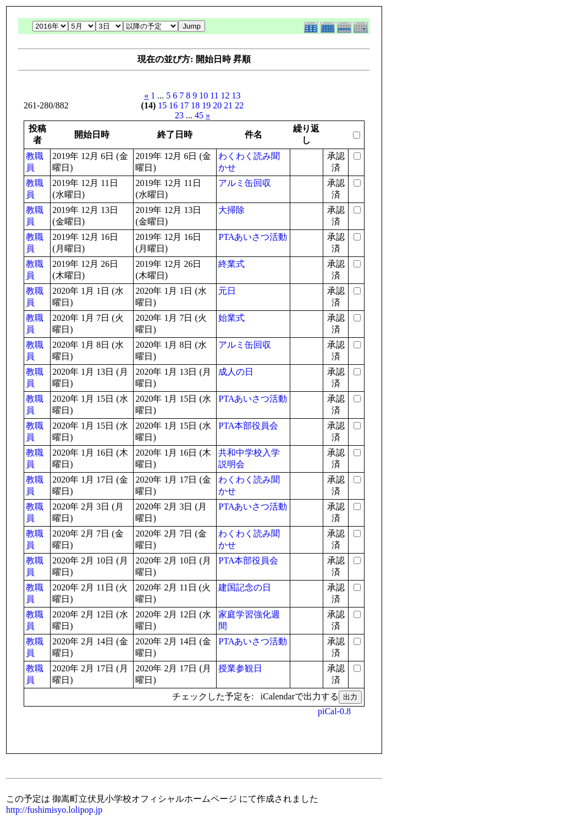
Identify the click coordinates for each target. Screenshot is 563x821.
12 (225, 95)
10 (203, 95)
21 (228, 105)
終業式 (231, 264)
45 (199, 115)
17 (184, 105)
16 (173, 105)
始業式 (231, 317)
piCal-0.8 (334, 711)
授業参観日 (240, 668)
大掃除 (231, 210)
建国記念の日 (244, 587)
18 (195, 105)
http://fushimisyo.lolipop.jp (54, 809)
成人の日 (235, 371)
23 (179, 115)
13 (236, 95)
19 (206, 105)
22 (239, 105)
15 (162, 105)
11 (214, 95)
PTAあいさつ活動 (252, 237)
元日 (227, 290)
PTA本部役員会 (248, 425)
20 (217, 105)
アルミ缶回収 (244, 183)
